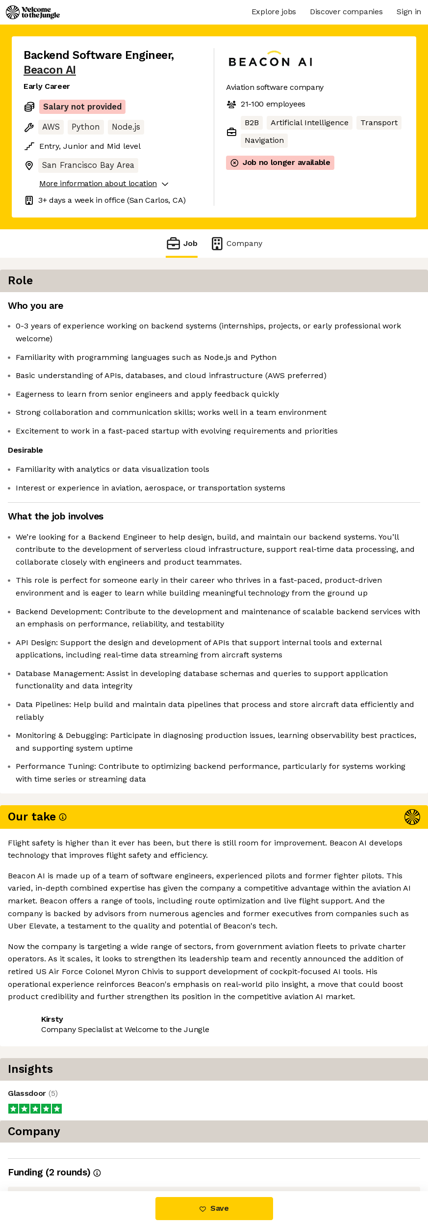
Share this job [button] (50, 1131)
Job (181, 243)
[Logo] (33, 12)
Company (235, 243)
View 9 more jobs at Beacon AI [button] (80, 1149)
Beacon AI (50, 70)
